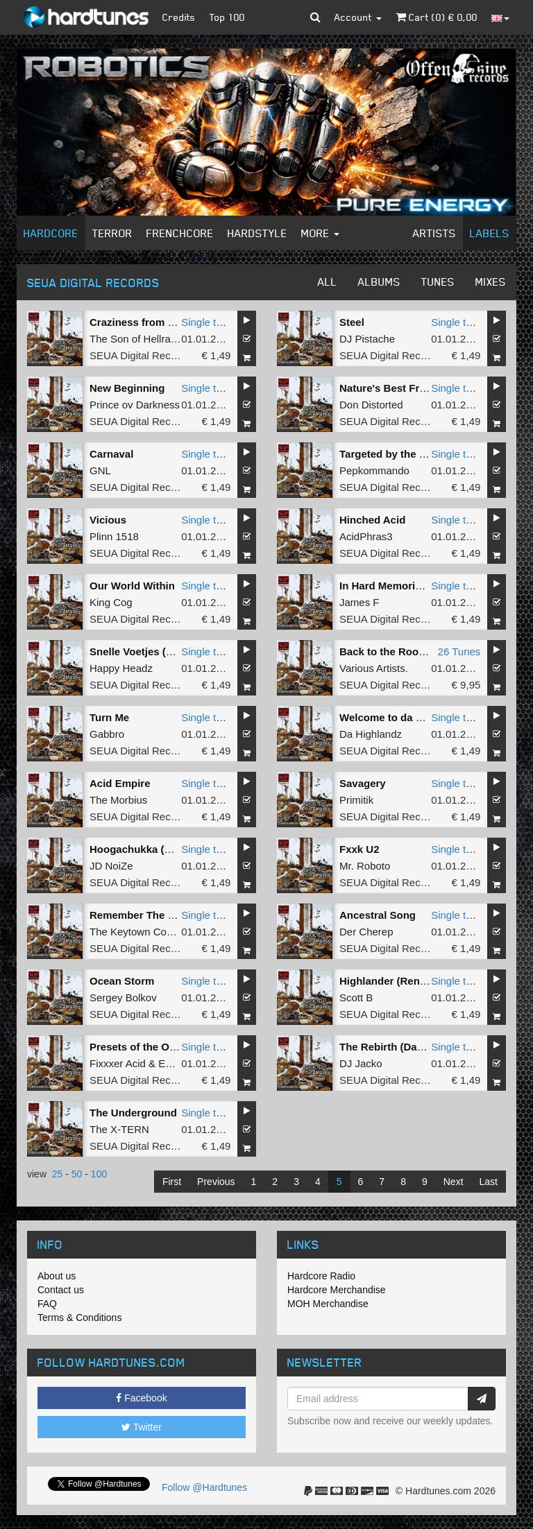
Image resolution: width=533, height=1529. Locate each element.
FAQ (47, 1303)
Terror (112, 233)
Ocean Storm (122, 981)
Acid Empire (120, 783)
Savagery (362, 783)
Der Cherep (366, 932)
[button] (315, 17)
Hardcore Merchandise (336, 1289)
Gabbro (107, 734)
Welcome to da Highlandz (402, 717)
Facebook (141, 1397)
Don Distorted (371, 405)
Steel (351, 322)
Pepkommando (374, 470)
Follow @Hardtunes (204, 1487)
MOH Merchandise (328, 1303)
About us (56, 1275)
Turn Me (109, 717)
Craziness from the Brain (151, 322)
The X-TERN (119, 1129)
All (327, 281)
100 (99, 1174)
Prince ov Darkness (135, 405)
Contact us (60, 1289)
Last (489, 1181)
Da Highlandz (370, 734)
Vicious (108, 520)
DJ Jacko (360, 1063)
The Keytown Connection (148, 932)
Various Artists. (373, 668)
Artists (434, 233)
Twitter (141, 1427)
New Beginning (127, 388)
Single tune (207, 322)
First (171, 1181)
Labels (489, 233)
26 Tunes (459, 651)
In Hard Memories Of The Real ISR (423, 585)
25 (57, 1174)
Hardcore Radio (321, 1275)
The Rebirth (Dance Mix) (399, 1047)
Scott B (356, 997)
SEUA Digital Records (140, 355)
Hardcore (51, 233)
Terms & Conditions (79, 1317)
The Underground (133, 1112)
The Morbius (118, 800)
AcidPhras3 (366, 536)
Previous (216, 1181)
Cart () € (436, 17)
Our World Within (132, 585)
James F (359, 602)
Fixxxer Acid (118, 1063)
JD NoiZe (111, 866)
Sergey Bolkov (123, 997)
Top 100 (227, 17)
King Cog (111, 602)
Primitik (356, 800)
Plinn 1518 (114, 536)
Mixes (490, 281)
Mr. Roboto (364, 866)
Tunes (438, 281)
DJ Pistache (367, 339)
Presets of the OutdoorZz (152, 1047)
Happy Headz (121, 668)
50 (77, 1174)
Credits (179, 17)
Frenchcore (180, 233)
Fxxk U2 (359, 849)
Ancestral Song (377, 915)
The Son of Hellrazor (137, 339)
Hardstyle (257, 233)
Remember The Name (143, 915)
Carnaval (111, 454)
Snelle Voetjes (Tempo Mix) (156, 651)
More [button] (320, 233)
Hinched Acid (372, 520)
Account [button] (358, 17)
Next (453, 1181)
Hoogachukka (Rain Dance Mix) (167, 849)
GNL (100, 470)
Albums (379, 281)
